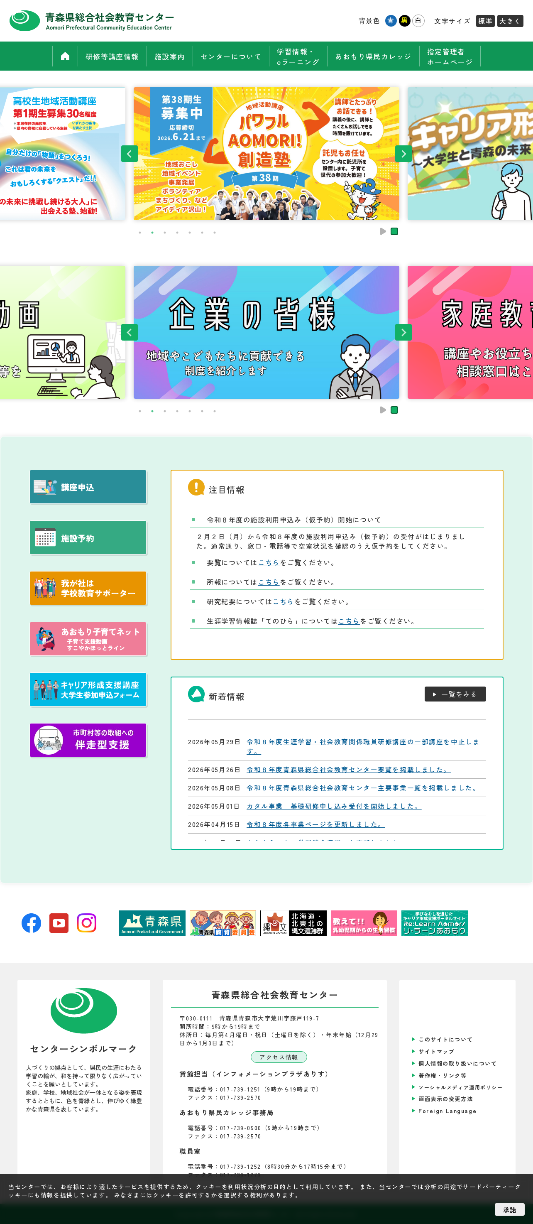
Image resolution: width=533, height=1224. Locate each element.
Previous (129, 153)
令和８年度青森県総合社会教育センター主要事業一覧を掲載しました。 (363, 787)
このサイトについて (445, 1039)
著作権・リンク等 (442, 1075)
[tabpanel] (266, 153)
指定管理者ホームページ (455, 56)
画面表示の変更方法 (445, 1099)
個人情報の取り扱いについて (457, 1063)
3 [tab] (165, 232)
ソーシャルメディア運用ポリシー (460, 1087)
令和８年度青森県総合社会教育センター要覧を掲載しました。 (349, 769)
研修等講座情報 (107, 56)
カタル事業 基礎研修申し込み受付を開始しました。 (334, 806)
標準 (485, 21)
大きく (510, 21)
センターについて (230, 56)
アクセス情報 (278, 1057)
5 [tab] (190, 232)
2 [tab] (152, 232)
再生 (383, 231)
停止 (394, 231)
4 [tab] (177, 232)
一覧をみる (459, 694)
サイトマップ (436, 1051)
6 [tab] (202, 232)
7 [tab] (214, 232)
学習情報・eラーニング (299, 56)
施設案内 (166, 56)
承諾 (509, 1209)
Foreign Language (447, 1111)
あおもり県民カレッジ (376, 56)
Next (403, 153)
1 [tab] (140, 232)
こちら (269, 562)
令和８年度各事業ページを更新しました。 (316, 824)
